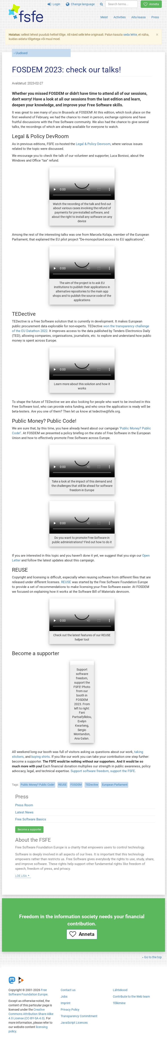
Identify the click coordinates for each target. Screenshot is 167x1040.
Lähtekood (120, 990)
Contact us (68, 990)
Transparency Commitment (79, 1016)
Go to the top (153, 957)
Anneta (151, 4)
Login (54, 4)
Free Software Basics (30, 819)
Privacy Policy (70, 1009)
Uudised (21, 53)
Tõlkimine (119, 1003)
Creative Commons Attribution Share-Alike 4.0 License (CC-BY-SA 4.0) (30, 1014)
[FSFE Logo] (26, 13)
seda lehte (130, 34)
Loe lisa (21, 875)
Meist (104, 17)
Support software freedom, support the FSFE (103, 771)
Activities (120, 17)
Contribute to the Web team (131, 996)
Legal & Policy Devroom (93, 144)
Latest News (24, 812)
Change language (80, 4)
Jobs (64, 996)
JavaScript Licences (74, 1022)
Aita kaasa (138, 17)
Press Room (24, 805)
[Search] (101, 4)
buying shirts (40, 757)
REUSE (66, 582)
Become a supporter (29, 829)
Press (155, 17)
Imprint (65, 1003)
